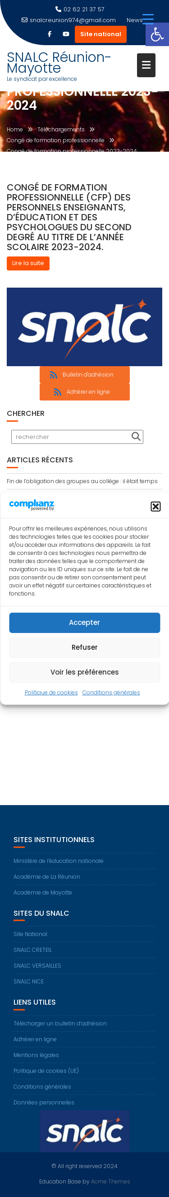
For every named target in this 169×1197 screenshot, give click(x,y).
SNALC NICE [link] (29, 985)
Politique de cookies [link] (51, 692)
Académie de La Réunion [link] (47, 880)
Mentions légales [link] (36, 1058)
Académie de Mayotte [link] (43, 896)
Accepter (84, 622)
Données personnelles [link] (44, 1106)
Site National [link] (30, 938)
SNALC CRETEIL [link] (33, 954)
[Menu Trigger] (148, 19)
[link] (157, 34)
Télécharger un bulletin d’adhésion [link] (60, 1027)
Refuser (85, 647)
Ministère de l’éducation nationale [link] (59, 864)
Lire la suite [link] (28, 263)
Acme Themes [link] (110, 1181)
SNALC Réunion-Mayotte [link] (59, 63)
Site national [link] (100, 34)
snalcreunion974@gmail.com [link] (69, 20)
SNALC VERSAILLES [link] (37, 969)
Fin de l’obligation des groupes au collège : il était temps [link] (82, 481)
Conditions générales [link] (111, 692)
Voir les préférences (84, 672)
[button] (155, 506)
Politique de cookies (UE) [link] (46, 1074)
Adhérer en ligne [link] (35, 1043)
